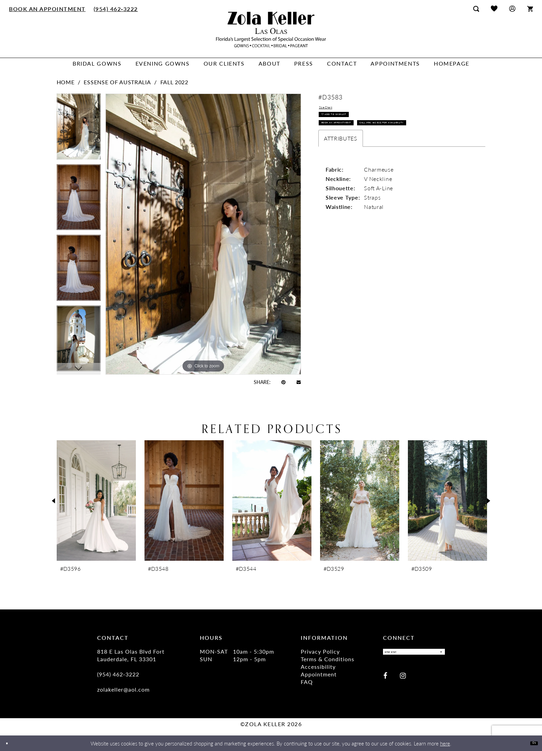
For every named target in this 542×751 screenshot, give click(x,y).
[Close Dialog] (10, 743)
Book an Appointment (352, 141)
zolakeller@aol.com (123, 689)
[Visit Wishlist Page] (494, 8)
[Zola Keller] (271, 29)
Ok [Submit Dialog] (531, 743)
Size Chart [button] (332, 110)
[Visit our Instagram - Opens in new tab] (403, 679)
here (445, 743)
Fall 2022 (174, 82)
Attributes (340, 175)
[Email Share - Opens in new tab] (298, 382)
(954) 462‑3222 (118, 674)
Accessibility (318, 667)
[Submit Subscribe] (437, 654)
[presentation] (96, 500)
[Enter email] (414, 654)
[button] (512, 8)
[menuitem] (47, 9)
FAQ (307, 682)
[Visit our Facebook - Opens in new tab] (385, 679)
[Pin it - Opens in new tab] (283, 382)
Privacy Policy (320, 651)
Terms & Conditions (327, 659)
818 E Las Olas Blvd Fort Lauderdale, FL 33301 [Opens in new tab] (131, 655)
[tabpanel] (79, 129)
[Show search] (476, 9)
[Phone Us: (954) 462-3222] (116, 9)
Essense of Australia (117, 82)
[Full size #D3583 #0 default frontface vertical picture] (203, 234)
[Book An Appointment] (47, 9)
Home (66, 82)
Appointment (319, 674)
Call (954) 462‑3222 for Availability (368, 157)
